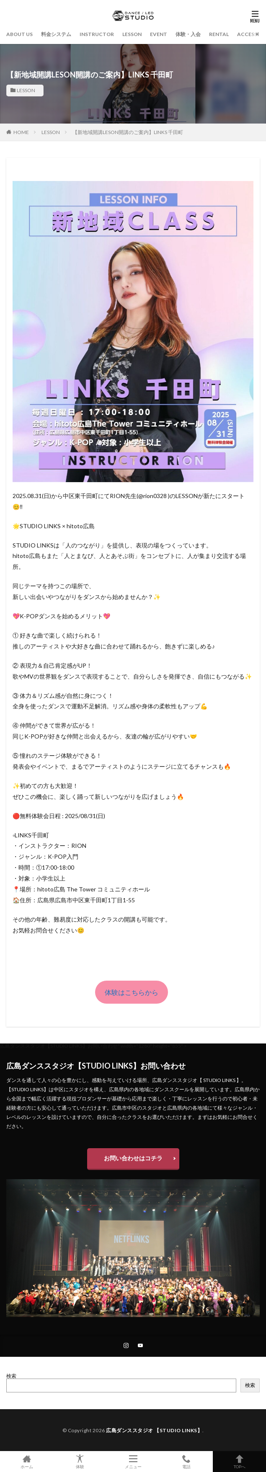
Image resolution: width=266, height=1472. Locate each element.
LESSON (132, 34)
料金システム (56, 34)
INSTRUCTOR (97, 34)
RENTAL (219, 34)
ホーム (26, 1461)
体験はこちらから (131, 992)
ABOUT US (19, 34)
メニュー (133, 1461)
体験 (79, 1461)
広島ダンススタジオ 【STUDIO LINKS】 (154, 1430)
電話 (186, 1461)
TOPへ (239, 1461)
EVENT (158, 34)
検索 (11, 1376)
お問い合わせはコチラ (133, 1158)
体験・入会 (188, 34)
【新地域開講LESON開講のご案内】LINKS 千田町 (127, 132)
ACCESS (247, 34)
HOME (21, 132)
